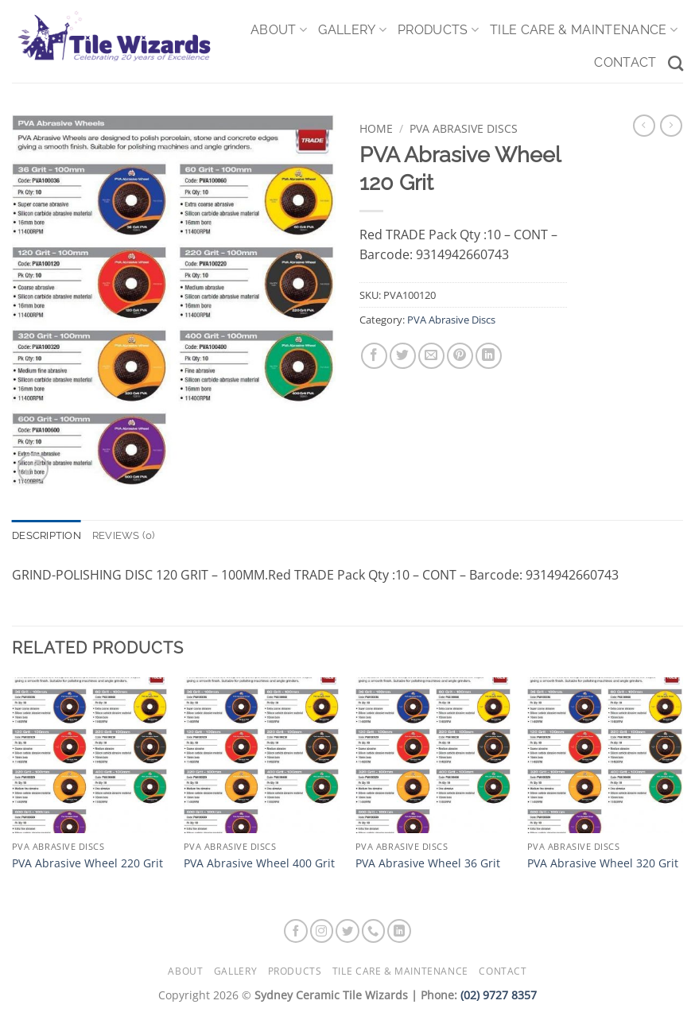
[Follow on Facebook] (296, 931)
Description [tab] (46, 535)
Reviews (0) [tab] (123, 535)
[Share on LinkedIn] (489, 356)
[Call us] (374, 931)
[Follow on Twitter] (347, 931)
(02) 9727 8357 (498, 994)
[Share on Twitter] (403, 356)
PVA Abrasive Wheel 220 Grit (87, 863)
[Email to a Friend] (431, 356)
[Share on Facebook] (374, 356)
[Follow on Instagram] (322, 931)
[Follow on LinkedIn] (399, 931)
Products (438, 30)
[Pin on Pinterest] (460, 356)
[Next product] (644, 125)
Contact (625, 62)
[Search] (675, 63)
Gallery (352, 30)
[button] (33, 468)
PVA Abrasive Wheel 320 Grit (602, 863)
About (278, 30)
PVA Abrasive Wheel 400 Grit (259, 863)
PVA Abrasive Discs (464, 128)
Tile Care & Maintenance (584, 30)
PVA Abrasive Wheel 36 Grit (427, 863)
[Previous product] (671, 125)
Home (376, 128)
